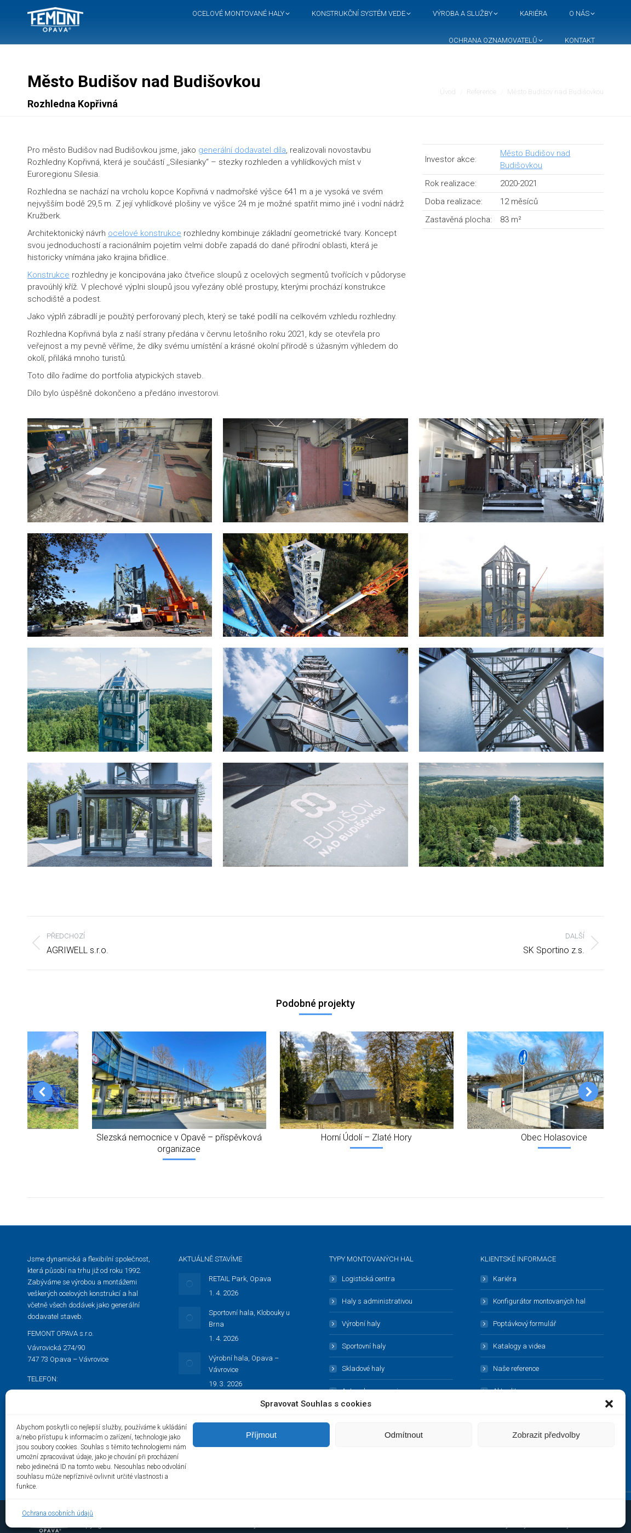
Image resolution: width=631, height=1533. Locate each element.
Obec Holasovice (554, 1137)
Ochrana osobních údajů (57, 1513)
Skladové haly (363, 1368)
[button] (609, 1403)
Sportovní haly (364, 1346)
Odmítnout (404, 1434)
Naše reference (516, 1368)
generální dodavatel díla (242, 150)
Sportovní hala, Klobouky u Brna (249, 1318)
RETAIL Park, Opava (240, 1279)
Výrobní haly (361, 1323)
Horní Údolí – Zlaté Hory (366, 1137)
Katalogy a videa (519, 1346)
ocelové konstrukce (144, 233)
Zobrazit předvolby (546, 1434)
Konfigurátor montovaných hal (539, 1301)
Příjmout (261, 1434)
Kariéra (505, 1279)
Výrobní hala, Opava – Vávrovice (244, 1364)
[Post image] (189, 1284)
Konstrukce (48, 275)
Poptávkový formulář (524, 1323)
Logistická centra (368, 1279)
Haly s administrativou (377, 1301)
